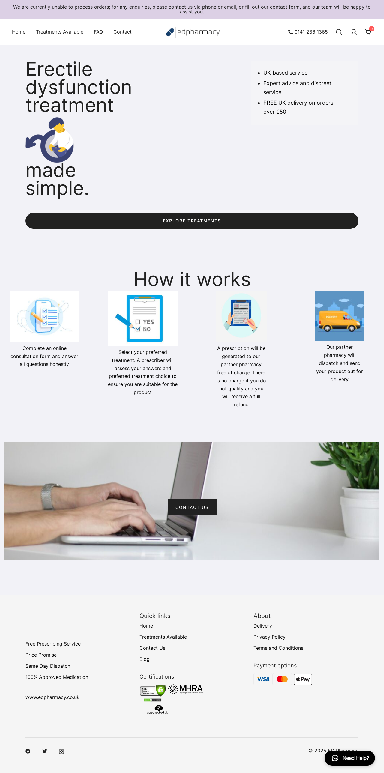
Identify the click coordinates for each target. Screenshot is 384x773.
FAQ (98, 32)
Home (19, 32)
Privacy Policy (270, 637)
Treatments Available (59, 32)
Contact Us (152, 648)
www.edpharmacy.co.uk (53, 697)
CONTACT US (192, 507)
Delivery (263, 626)
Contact (122, 32)
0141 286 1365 (308, 32)
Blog (145, 659)
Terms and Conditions (278, 648)
